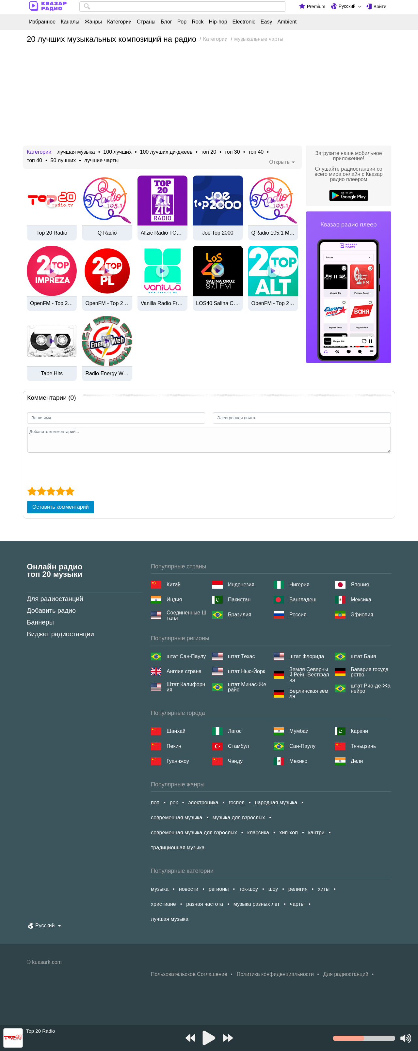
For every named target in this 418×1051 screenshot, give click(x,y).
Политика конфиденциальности (275, 974)
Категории (119, 21)
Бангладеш (302, 599)
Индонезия (241, 584)
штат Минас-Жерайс (247, 687)
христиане (163, 904)
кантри (316, 832)
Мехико (298, 761)
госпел (237, 802)
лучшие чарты (101, 160)
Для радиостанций (55, 598)
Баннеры (40, 622)
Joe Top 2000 (217, 233)
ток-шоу (248, 889)
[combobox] (182, 6)
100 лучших (117, 152)
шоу (273, 889)
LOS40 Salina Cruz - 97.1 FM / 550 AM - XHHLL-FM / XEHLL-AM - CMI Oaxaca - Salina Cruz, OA (217, 303)
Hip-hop (218, 21)
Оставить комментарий (60, 507)
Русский (347, 6)
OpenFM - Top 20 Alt (273, 303)
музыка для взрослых (239, 817)
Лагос (235, 731)
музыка (160, 889)
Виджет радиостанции (60, 634)
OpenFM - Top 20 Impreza (51, 303)
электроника (203, 802)
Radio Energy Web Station (107, 373)
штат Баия (363, 656)
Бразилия (239, 614)
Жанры (93, 21)
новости (188, 889)
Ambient (287, 21)
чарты (297, 904)
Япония (360, 584)
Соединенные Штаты (186, 615)
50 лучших (63, 160)
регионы (219, 889)
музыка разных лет (256, 904)
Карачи (359, 731)
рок (174, 802)
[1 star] (32, 491)
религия (298, 889)
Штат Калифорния (186, 687)
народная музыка (276, 802)
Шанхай (176, 731)
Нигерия (299, 584)
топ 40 (256, 152)
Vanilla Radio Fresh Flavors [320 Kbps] (162, 303)
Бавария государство (370, 672)
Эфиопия (362, 614)
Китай (174, 584)
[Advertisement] (209, 96)
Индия (174, 599)
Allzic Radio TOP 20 (162, 233)
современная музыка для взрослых (194, 832)
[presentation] (76, 468)
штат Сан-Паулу (186, 656)
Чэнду (235, 761)
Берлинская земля (308, 693)
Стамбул (238, 746)
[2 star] (41, 491)
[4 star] (60, 491)
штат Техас (241, 656)
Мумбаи (299, 731)
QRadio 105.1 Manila (273, 233)
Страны (146, 21)
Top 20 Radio (52, 233)
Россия (297, 614)
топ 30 (232, 152)
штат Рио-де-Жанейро (371, 688)
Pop (181, 21)
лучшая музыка (76, 152)
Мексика (361, 599)
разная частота (204, 904)
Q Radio (107, 233)
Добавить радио (51, 610)
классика (258, 832)
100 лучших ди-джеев (166, 152)
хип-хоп (289, 832)
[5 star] (69, 491)
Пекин (174, 746)
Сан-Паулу (302, 746)
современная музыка (176, 817)
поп (155, 802)
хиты (324, 889)
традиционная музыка (177, 847)
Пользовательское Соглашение (189, 974)
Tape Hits (52, 373)
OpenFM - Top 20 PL (107, 303)
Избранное (42, 21)
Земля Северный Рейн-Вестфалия (309, 675)
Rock (197, 21)
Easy (266, 21)
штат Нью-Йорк (246, 671)
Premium (316, 6)
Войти (380, 6)
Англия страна (184, 671)
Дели (357, 761)
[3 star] (51, 491)
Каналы (70, 21)
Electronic (244, 21)
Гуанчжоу (178, 761)
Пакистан (239, 599)
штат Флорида (306, 656)
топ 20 (208, 152)
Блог (166, 21)
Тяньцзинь (363, 746)
